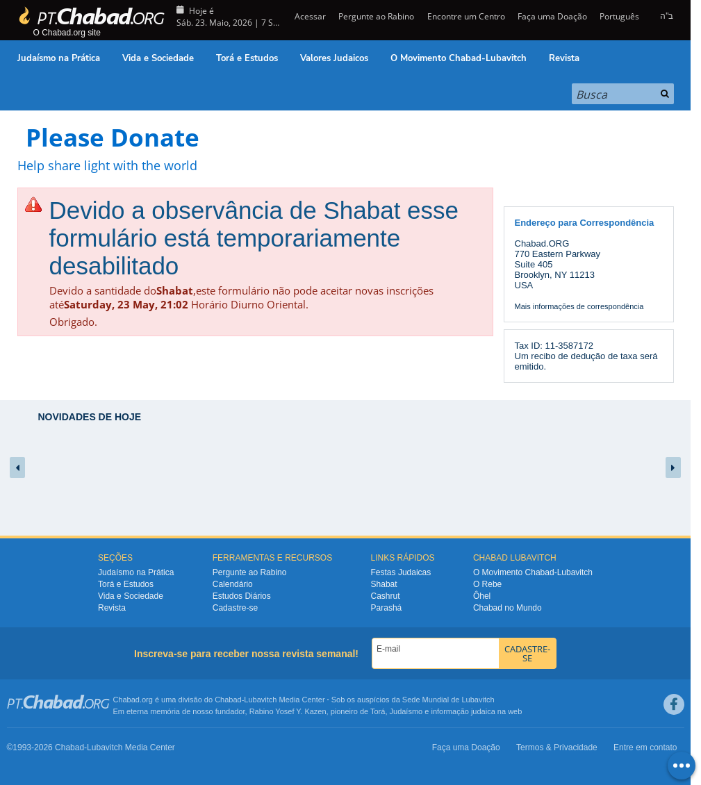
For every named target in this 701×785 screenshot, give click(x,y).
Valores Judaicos (334, 58)
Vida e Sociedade (158, 58)
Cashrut (385, 596)
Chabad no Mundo (507, 608)
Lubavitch (260, 699)
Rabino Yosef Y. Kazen (288, 711)
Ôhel (481, 596)
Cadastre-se (235, 608)
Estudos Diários (242, 596)
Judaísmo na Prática (58, 58)
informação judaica (463, 711)
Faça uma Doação (552, 16)
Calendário (233, 584)
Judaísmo (406, 711)
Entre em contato (645, 747)
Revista (564, 58)
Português (619, 16)
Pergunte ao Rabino (376, 16)
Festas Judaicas (401, 572)
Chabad (228, 699)
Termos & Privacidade (556, 747)
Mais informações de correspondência (579, 306)
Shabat (384, 584)
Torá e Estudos (247, 58)
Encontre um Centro (466, 16)
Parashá (386, 608)
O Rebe (487, 584)
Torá (377, 711)
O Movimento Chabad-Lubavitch (458, 58)
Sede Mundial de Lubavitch (448, 699)
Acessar (309, 16)
